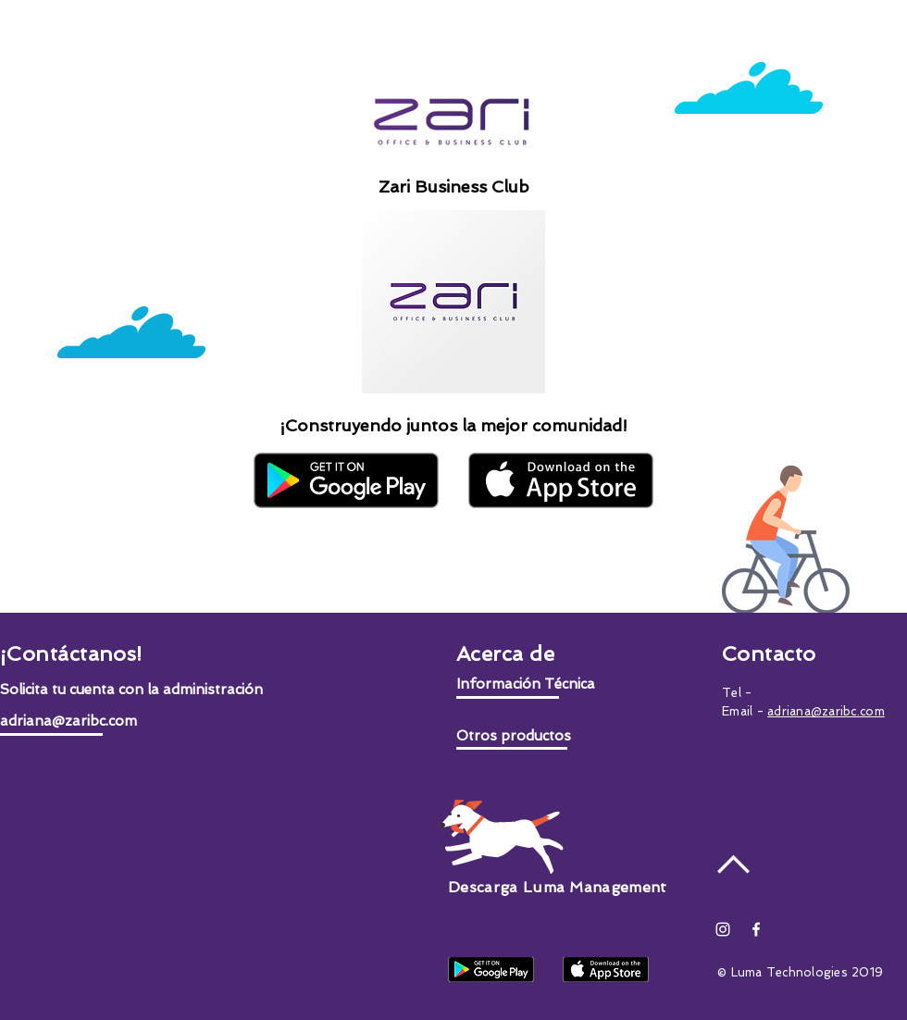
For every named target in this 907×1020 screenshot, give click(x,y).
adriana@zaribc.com (826, 711)
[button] (132, 690)
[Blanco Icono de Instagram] (723, 929)
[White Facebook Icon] (756, 929)
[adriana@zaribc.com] (124, 721)
